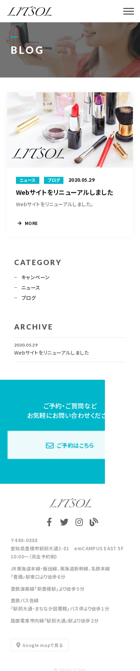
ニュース (30, 289)
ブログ (28, 299)
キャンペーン (35, 279)
